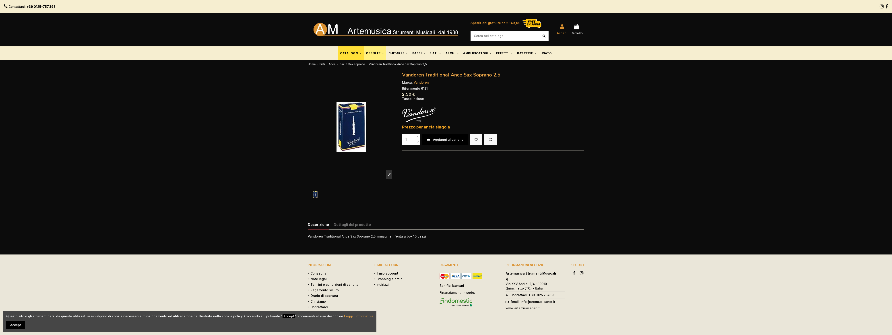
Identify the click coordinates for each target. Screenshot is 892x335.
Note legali (319, 279)
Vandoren (421, 82)
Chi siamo (318, 301)
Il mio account (387, 273)
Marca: (407, 82)
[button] (351, 53)
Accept (15, 325)
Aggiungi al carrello (445, 139)
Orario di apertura (324, 296)
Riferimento (411, 88)
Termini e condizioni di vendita (334, 284)
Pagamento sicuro (324, 290)
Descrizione (318, 225)
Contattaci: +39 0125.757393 (532, 295)
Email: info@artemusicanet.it (532, 302)
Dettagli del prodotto (352, 225)
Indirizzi (382, 284)
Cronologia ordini (389, 279)
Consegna (318, 273)
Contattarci (319, 307)
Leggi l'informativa (358, 316)
